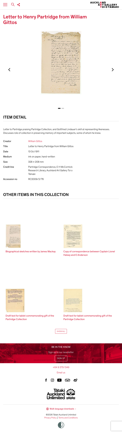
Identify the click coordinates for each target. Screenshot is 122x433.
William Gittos (35, 141)
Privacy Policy (50, 418)
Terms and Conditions (68, 418)
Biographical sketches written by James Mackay (31, 251)
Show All (61, 331)
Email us (61, 372)
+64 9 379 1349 (61, 367)
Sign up (61, 358)
